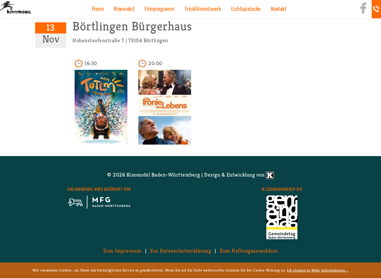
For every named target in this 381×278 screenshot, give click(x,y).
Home (98, 8)
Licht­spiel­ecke (246, 8)
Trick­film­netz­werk (203, 8)
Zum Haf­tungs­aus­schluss (249, 250)
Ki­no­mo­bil (124, 8)
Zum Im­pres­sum (122, 250)
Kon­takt (279, 8)
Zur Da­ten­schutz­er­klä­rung (180, 250)
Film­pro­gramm (159, 8)
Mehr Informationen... (329, 270)
